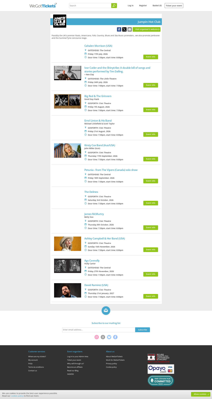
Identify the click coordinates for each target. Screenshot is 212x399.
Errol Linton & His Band (98, 120)
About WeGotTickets (114, 356)
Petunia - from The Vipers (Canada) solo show (111, 170)
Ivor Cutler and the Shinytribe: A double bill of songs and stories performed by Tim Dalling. (117, 69)
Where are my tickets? (37, 356)
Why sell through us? (75, 363)
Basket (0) (157, 5)
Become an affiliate (74, 367)
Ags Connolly (92, 260)
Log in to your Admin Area (77, 356)
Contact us (32, 370)
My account (33, 360)
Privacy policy (111, 363)
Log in (130, 5)
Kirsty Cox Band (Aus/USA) (99, 145)
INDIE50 (70, 374)
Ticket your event (174, 5)
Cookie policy (111, 367)
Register (143, 5)
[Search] (114, 5)
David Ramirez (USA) (96, 285)
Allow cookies (200, 394)
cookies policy (17, 396)
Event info (150, 56)
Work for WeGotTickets (115, 360)
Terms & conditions (36, 367)
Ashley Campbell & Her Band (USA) (104, 238)
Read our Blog (72, 370)
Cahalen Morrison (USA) (98, 46)
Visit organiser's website (146, 29)
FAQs (30, 363)
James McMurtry (94, 214)
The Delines (91, 192)
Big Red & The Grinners (97, 96)
